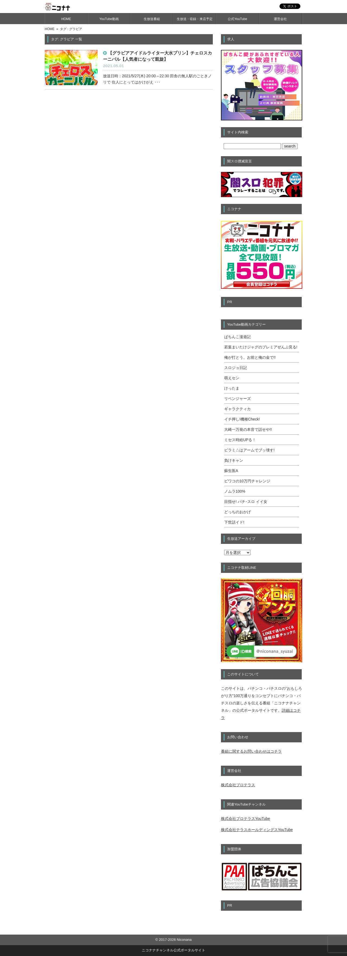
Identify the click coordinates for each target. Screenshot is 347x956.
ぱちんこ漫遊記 (237, 337)
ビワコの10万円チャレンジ (247, 481)
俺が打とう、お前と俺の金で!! (250, 357)
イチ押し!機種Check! (242, 419)
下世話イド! (234, 522)
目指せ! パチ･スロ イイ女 (245, 501)
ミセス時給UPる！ (240, 440)
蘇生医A (231, 471)
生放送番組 (152, 19)
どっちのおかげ (237, 512)
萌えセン (231, 378)
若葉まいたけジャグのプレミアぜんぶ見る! (260, 347)
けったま (231, 388)
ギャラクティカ (237, 409)
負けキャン (233, 460)
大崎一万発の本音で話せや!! (248, 429)
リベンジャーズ (237, 398)
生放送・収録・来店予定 (195, 19)
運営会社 (280, 19)
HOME (66, 19)
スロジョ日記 (235, 367)
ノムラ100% (234, 491)
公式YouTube (237, 19)
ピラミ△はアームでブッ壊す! (249, 450)
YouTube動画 (108, 19)
